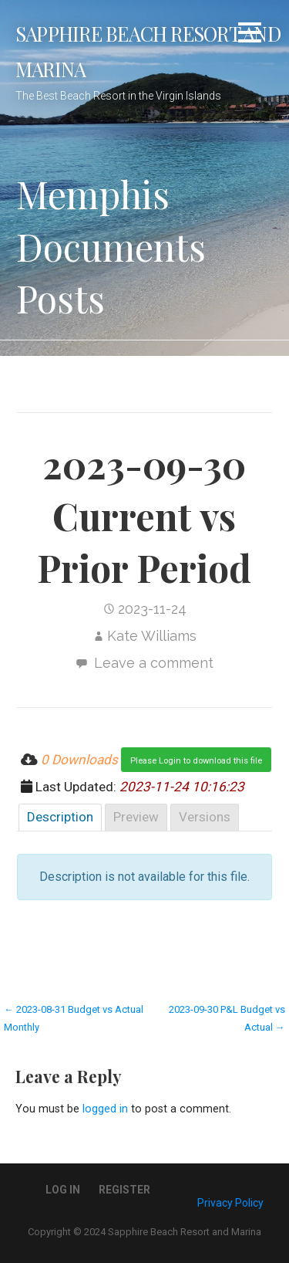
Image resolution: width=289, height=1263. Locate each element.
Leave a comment (153, 663)
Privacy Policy (230, 1203)
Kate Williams (152, 636)
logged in (105, 1109)
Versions (204, 817)
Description (60, 817)
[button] (250, 35)
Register (124, 1189)
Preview (136, 817)
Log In (62, 1189)
